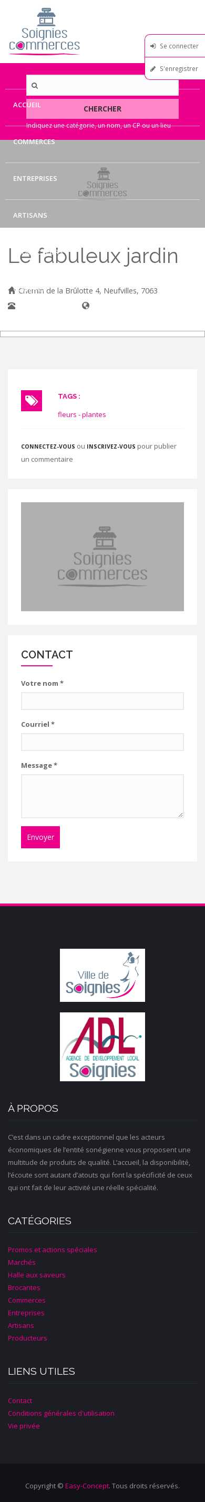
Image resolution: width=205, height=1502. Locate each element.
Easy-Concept (87, 1485)
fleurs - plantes (82, 414)
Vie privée (24, 1425)
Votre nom (42, 683)
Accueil (27, 104)
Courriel (38, 724)
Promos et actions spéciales (52, 1249)
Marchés (22, 1262)
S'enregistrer (179, 68)
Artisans (30, 215)
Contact (29, 288)
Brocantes (24, 1287)
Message (39, 765)
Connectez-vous (48, 446)
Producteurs (38, 252)
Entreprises (35, 178)
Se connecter (179, 46)
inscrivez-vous (111, 446)
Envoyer (40, 837)
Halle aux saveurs (37, 1275)
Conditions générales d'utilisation (61, 1413)
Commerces (34, 141)
